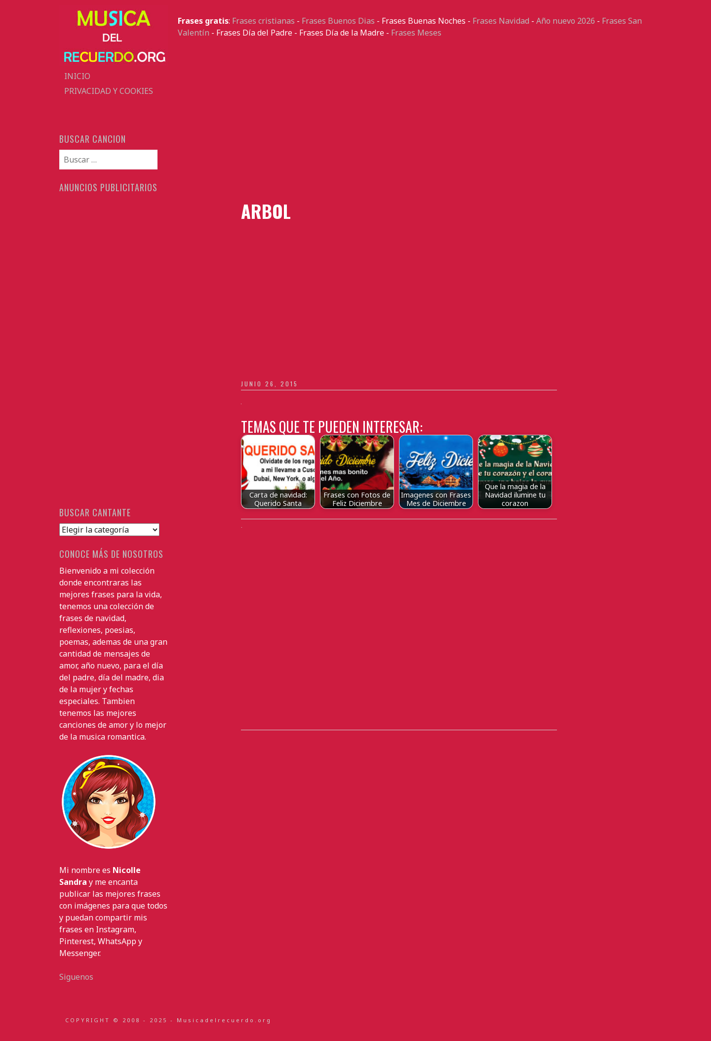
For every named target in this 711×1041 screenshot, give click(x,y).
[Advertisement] (415, 119)
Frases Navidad (501, 20)
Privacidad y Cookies (108, 90)
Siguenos (76, 976)
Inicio (77, 76)
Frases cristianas (263, 20)
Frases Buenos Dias (338, 20)
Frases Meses (416, 32)
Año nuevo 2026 (565, 20)
